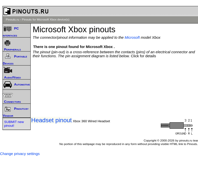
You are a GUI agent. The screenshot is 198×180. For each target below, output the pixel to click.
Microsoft (132, 38)
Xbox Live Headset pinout (37, 120)
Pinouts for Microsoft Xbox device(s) (45, 19)
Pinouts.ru (12, 19)
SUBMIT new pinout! (14, 124)
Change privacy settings (20, 154)
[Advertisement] (116, 73)
